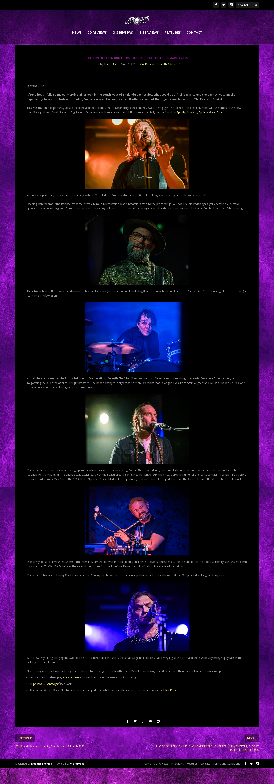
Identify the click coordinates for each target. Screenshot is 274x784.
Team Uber (111, 80)
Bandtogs (52, 700)
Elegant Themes (41, 779)
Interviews (149, 41)
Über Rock (169, 706)
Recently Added (166, 80)
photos (37, 700)
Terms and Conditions (226, 779)
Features (172, 41)
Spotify (181, 128)
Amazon (192, 128)
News (77, 41)
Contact (194, 41)
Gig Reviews (122, 41)
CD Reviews (97, 41)
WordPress (77, 779)
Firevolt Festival (72, 693)
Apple (202, 128)
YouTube (217, 128)
